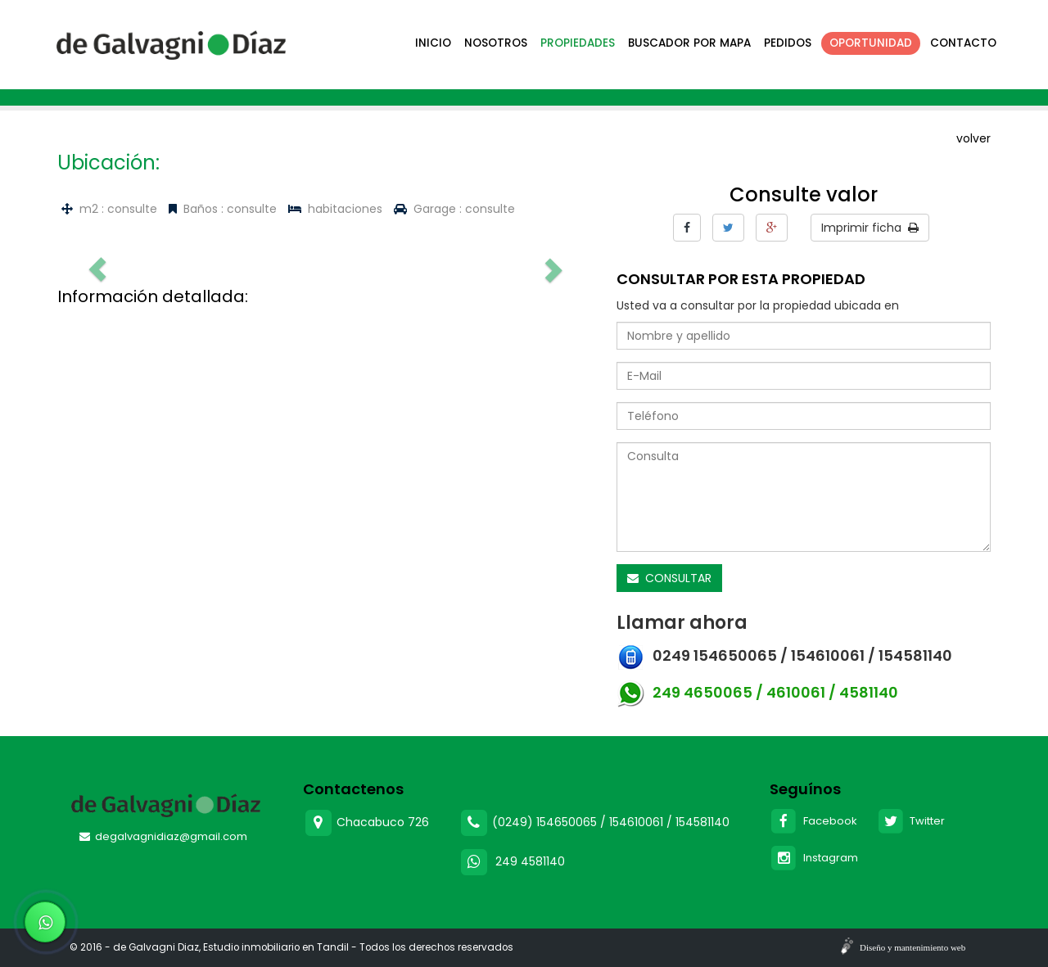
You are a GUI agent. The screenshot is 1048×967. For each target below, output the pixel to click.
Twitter (911, 821)
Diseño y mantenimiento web (912, 947)
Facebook (813, 821)
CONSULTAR (669, 578)
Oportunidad (870, 43)
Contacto (963, 43)
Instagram (814, 857)
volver (973, 138)
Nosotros (495, 43)
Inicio (433, 43)
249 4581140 (530, 860)
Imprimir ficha (870, 227)
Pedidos (787, 43)
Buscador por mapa (689, 43)
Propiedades (577, 43)
